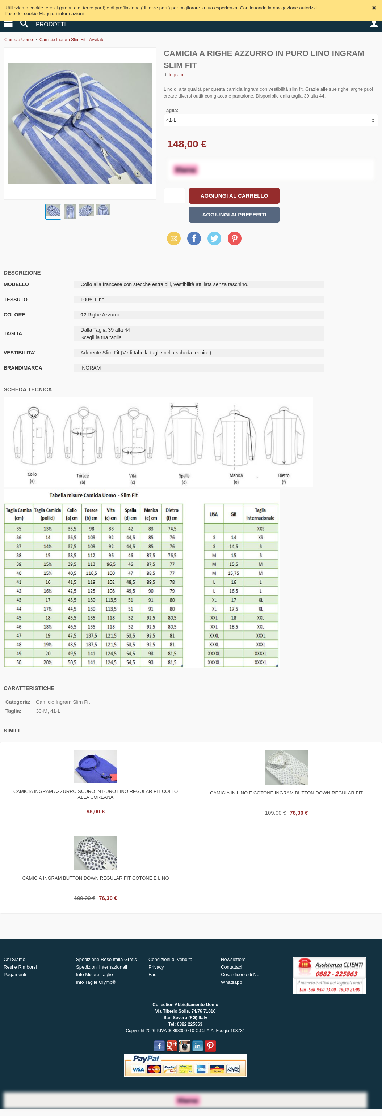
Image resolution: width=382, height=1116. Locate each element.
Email (172, 238)
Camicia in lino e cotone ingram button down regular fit (286, 793)
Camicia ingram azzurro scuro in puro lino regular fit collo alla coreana (95, 794)
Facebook (194, 238)
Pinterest (235, 238)
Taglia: (171, 110)
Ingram (176, 74)
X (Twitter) (214, 241)
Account (374, 24)
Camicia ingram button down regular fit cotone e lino (95, 878)
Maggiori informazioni (61, 13)
